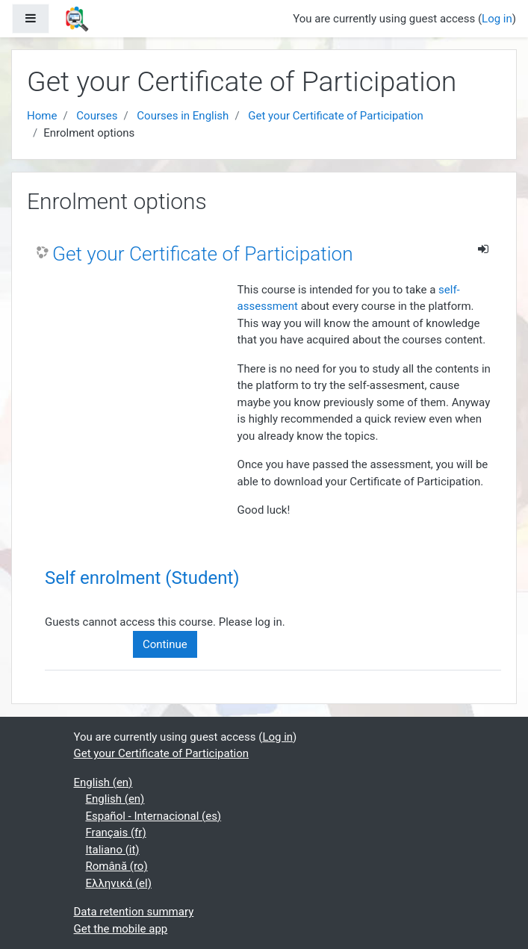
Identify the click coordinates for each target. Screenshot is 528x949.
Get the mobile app (121, 929)
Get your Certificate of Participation (335, 115)
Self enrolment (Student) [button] (142, 577)
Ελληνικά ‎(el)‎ (119, 883)
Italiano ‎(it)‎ (113, 849)
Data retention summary (134, 911)
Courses (96, 115)
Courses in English (183, 115)
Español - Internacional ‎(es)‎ (154, 816)
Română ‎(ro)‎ (117, 866)
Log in (497, 18)
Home (42, 115)
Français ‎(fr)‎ (116, 832)
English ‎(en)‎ (103, 782)
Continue (165, 644)
